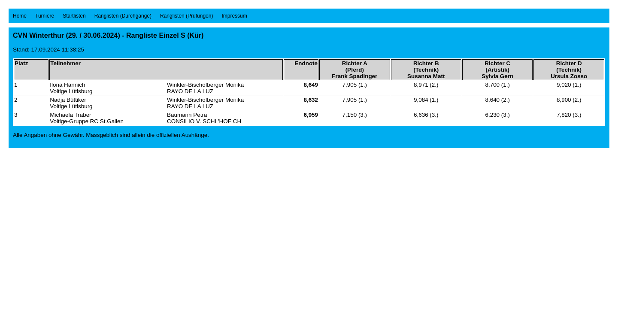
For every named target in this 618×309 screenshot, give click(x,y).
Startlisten (74, 16)
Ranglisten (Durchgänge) (122, 16)
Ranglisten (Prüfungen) (186, 16)
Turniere (44, 16)
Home (20, 16)
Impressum (234, 16)
